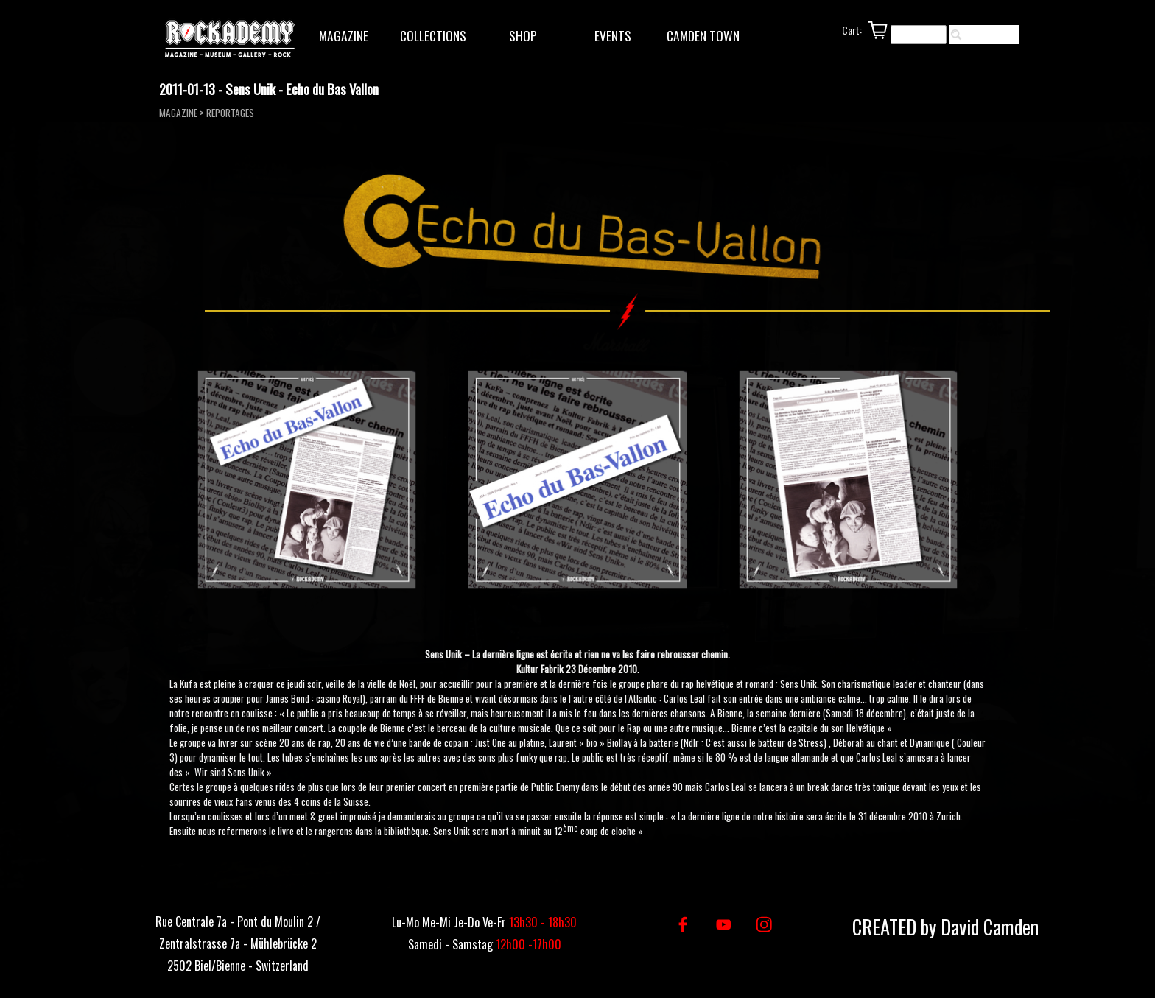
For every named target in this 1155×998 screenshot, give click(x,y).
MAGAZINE (343, 35)
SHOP (523, 35)
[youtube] (724, 925)
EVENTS (612, 35)
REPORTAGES (230, 112)
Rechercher (990, 34)
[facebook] (683, 925)
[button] (307, 480)
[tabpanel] (577, 740)
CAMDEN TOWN (703, 35)
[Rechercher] (919, 34)
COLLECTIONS (433, 35)
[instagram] (764, 925)
